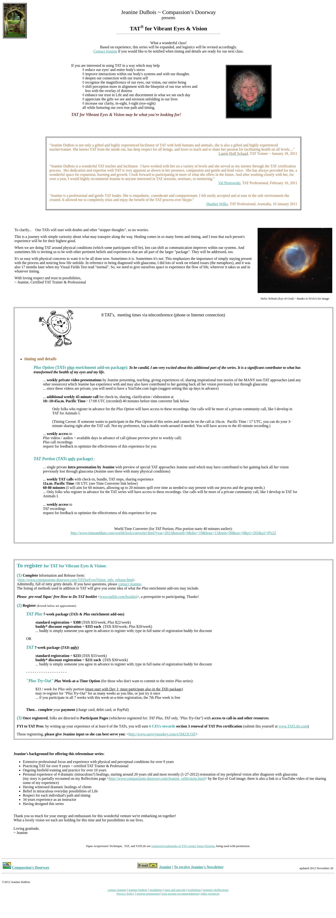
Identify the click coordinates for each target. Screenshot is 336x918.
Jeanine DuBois (137, 890)
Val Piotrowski (229, 183)
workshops (194, 890)
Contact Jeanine (105, 51)
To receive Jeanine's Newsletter (199, 867)
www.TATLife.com (293, 726)
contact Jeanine (129, 584)
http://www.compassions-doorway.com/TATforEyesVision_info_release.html (75, 580)
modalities (156, 890)
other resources (210, 893)
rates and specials (175, 890)
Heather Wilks (217, 204)
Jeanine (165, 867)
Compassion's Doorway (30, 867)
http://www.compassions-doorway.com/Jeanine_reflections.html (157, 778)
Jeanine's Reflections (215, 890)
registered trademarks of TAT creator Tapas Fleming (183, 846)
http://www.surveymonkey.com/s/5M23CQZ (162, 734)
